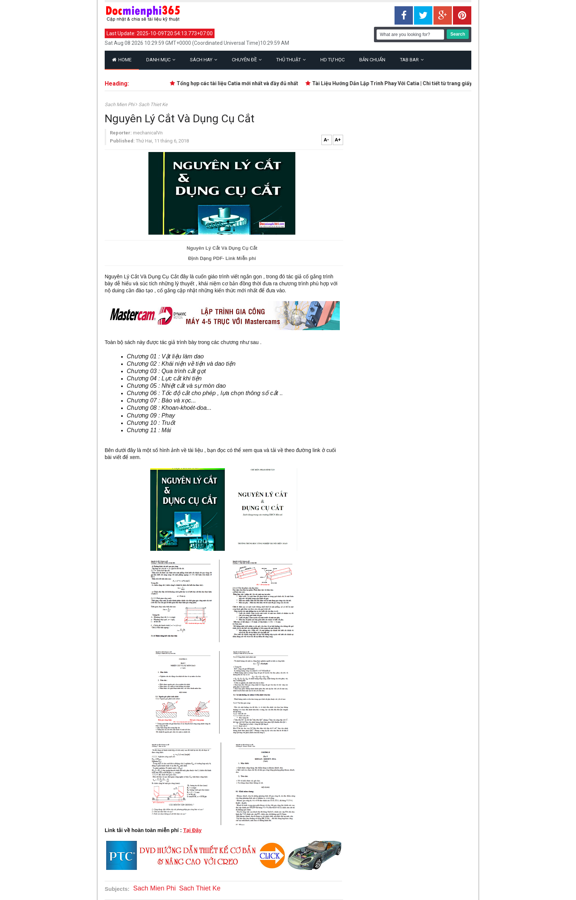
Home (122, 59)
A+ (338, 139)
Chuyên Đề (247, 59)
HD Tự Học (332, 59)
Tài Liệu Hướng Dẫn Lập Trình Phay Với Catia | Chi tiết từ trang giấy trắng (405, 83)
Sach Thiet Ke (153, 104)
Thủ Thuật (291, 59)
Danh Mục (160, 59)
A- (326, 139)
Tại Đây (192, 830)
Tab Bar (412, 59)
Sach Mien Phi (120, 104)
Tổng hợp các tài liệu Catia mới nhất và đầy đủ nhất (244, 83)
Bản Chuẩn (372, 59)
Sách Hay (203, 59)
